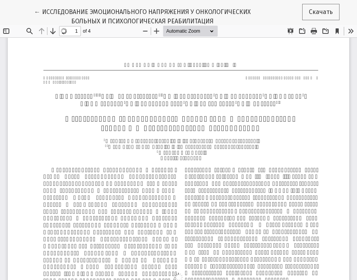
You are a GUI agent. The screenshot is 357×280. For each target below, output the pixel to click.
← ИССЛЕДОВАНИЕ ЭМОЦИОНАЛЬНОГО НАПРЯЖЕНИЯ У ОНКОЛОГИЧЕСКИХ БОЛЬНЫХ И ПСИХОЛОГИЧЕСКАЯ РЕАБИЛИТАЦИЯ (142, 16)
